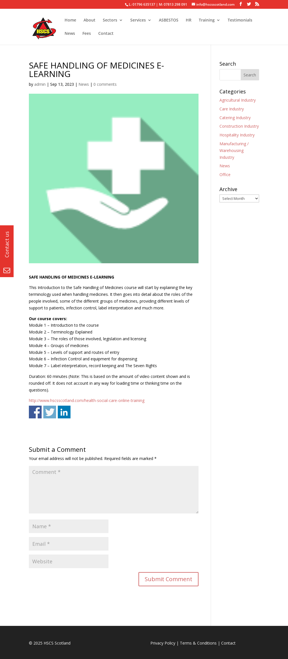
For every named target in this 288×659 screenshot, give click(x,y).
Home (70, 20)
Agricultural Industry (237, 100)
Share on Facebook (35, 412)
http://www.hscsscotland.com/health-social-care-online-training (86, 400)
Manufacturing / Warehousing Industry (234, 150)
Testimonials (240, 20)
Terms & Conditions (198, 643)
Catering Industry (235, 117)
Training (207, 20)
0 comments (105, 84)
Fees (86, 33)
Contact (106, 33)
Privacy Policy (162, 643)
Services (138, 20)
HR (188, 20)
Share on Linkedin (64, 412)
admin (40, 84)
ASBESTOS (168, 20)
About (89, 20)
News (70, 33)
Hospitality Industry (237, 135)
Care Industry (231, 109)
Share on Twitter (49, 412)
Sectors (110, 20)
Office (225, 174)
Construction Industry (239, 126)
